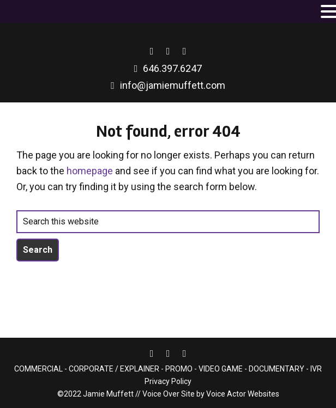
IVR (315, 368)
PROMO (179, 368)
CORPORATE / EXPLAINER (114, 368)
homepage (90, 170)
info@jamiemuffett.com (172, 85)
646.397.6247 (172, 68)
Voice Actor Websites (242, 393)
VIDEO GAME (221, 368)
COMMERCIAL (38, 368)
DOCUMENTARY (276, 368)
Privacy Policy (168, 381)
